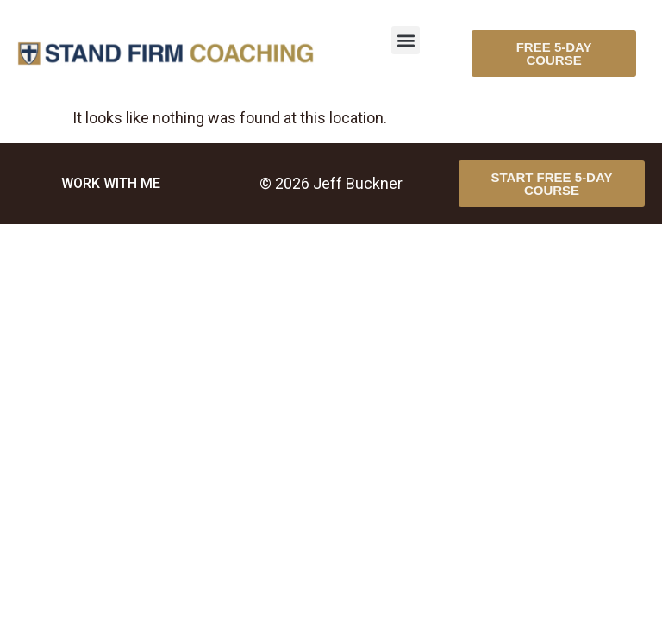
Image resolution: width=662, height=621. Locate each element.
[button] (405, 40)
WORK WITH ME (110, 183)
